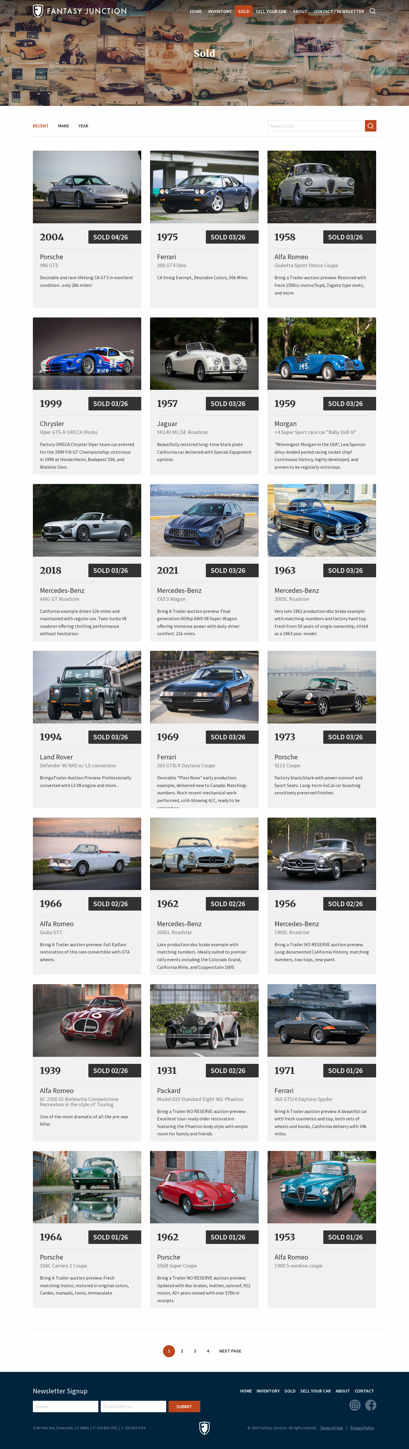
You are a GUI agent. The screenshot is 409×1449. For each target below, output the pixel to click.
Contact (364, 1391)
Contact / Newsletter (339, 11)
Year (83, 126)
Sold (243, 11)
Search (373, 10)
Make (63, 126)
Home (196, 11)
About (300, 11)
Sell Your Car (271, 11)
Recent (41, 126)
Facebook (370, 1405)
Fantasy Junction (79, 11)
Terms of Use (331, 1427)
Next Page (230, 1351)
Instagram (355, 1405)
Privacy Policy (362, 1427)
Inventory (219, 11)
